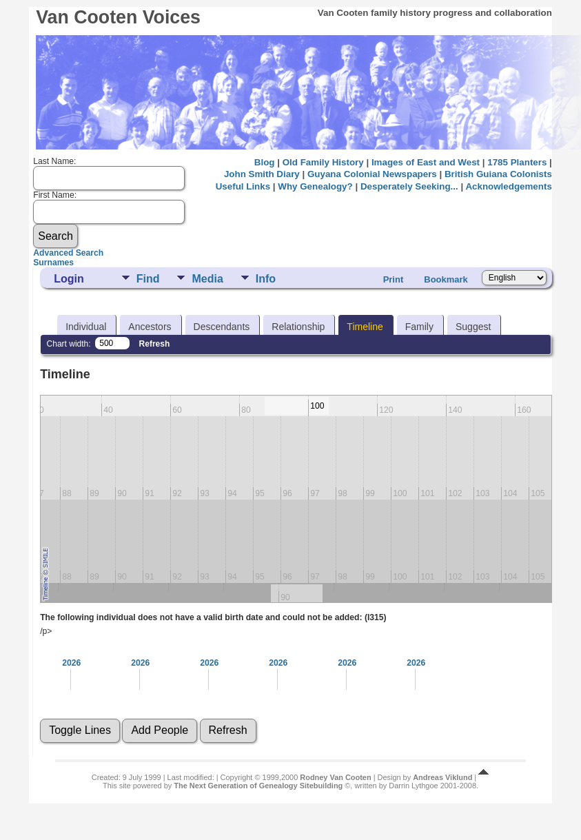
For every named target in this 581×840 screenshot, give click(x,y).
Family (419, 326)
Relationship (298, 326)
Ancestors (149, 326)
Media (207, 279)
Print (393, 279)
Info (266, 279)
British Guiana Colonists (498, 174)
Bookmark (446, 279)
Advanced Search (68, 253)
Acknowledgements (508, 186)
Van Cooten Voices (118, 17)
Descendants (222, 326)
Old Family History (323, 162)
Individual (85, 326)
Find (148, 279)
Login (69, 279)
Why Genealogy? (315, 186)
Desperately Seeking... (409, 186)
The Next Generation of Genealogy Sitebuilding (258, 785)
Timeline (365, 326)
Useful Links (243, 186)
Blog (264, 162)
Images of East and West (425, 162)
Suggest (473, 326)
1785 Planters (517, 162)
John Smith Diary (262, 174)
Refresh (154, 344)
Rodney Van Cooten (335, 777)
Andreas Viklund (442, 777)
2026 (71, 663)
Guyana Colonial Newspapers (372, 174)
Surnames (53, 262)
